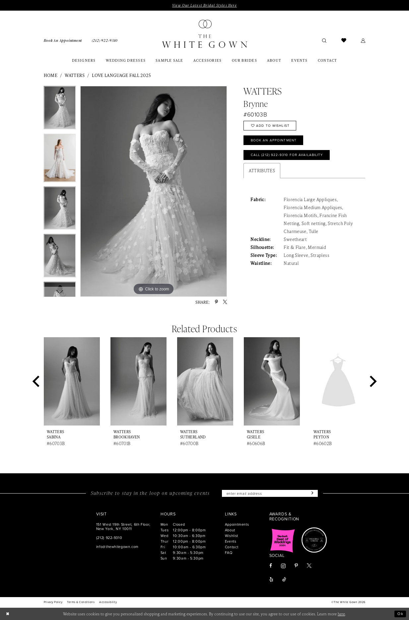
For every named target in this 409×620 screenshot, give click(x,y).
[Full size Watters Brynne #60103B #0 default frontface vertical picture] (154, 191)
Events (231, 541)
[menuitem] (63, 40)
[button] (363, 40)
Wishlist (231, 535)
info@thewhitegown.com (117, 546)
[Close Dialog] (7, 613)
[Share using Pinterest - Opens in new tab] (216, 302)
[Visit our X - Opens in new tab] (309, 566)
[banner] (204, 34)
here (341, 614)
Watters (75, 75)
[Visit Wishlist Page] (344, 40)
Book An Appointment (274, 140)
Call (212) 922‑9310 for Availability (287, 155)
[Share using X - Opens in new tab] (225, 302)
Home (51, 75)
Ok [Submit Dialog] (400, 614)
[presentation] (72, 381)
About (230, 529)
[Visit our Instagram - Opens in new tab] (283, 566)
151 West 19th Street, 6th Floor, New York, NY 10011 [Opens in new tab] (123, 526)
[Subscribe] (311, 494)
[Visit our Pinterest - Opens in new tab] (296, 566)
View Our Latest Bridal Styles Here (204, 5)
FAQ (229, 552)
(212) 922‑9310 (109, 537)
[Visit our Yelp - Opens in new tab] (271, 580)
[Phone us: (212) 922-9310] (105, 40)
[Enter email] (269, 494)
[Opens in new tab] (282, 540)
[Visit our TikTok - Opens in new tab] (284, 580)
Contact (231, 546)
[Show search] (324, 40)
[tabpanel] (60, 109)
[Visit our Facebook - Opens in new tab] (270, 566)
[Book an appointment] (63, 40)
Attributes (262, 171)
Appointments (237, 524)
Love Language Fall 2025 (121, 75)
